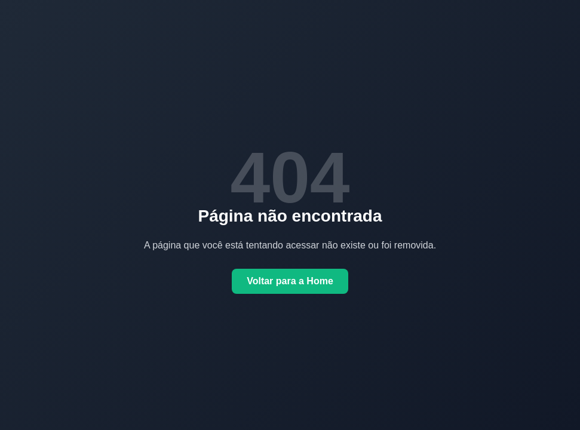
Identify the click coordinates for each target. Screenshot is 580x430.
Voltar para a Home (290, 281)
